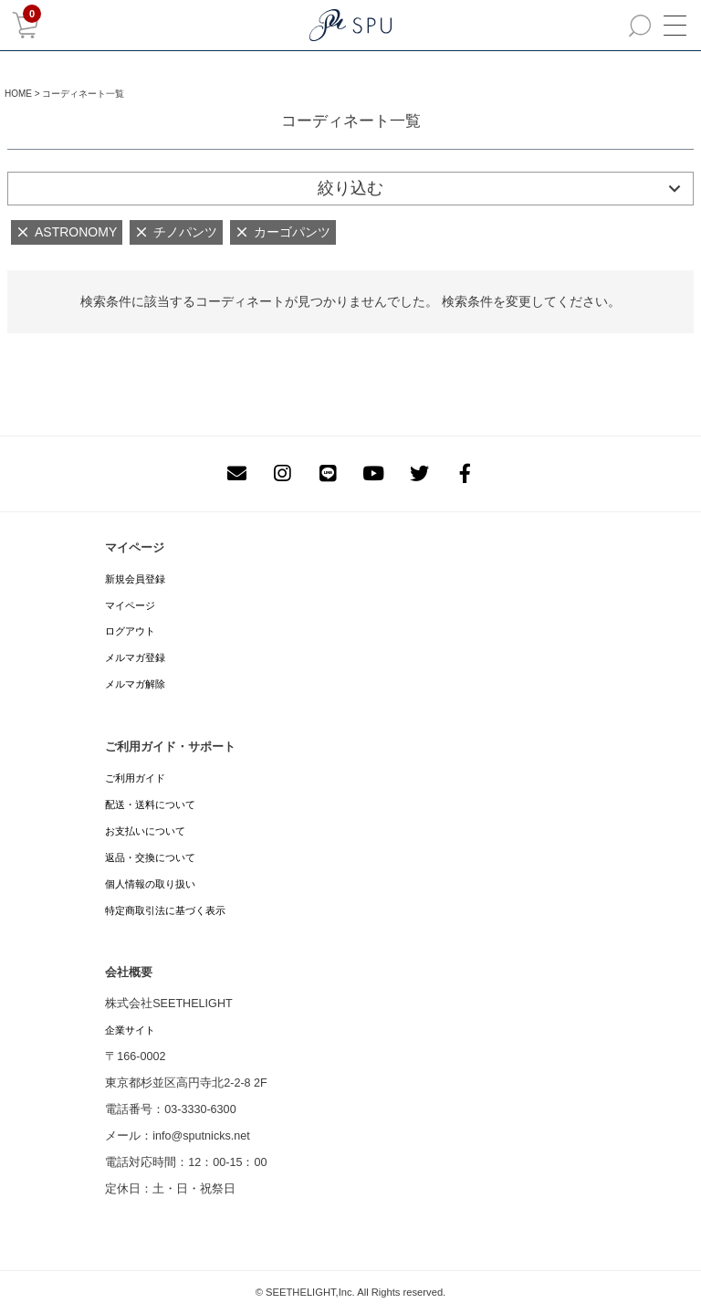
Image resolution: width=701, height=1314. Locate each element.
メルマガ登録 (135, 657)
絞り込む (350, 188)
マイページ (130, 605)
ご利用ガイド (135, 778)
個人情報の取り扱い (150, 883)
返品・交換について (150, 857)
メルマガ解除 (135, 683)
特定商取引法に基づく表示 (165, 910)
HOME (18, 94)
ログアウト (130, 630)
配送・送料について (150, 804)
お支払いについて (145, 830)
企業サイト (130, 1030)
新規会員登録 (135, 578)
